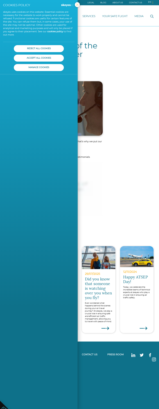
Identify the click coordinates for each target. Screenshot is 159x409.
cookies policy (55, 31)
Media (138, 16)
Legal (90, 3)
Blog (103, 3)
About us (117, 3)
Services (88, 16)
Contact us (135, 3)
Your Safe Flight (115, 16)
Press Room (115, 354)
